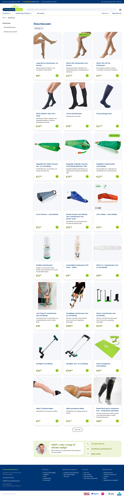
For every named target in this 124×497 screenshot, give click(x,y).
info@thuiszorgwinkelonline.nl (101, 449)
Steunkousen (11, 17)
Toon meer (77, 429)
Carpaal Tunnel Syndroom (70, 472)
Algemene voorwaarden (110, 480)
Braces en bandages (49, 472)
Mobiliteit (45, 474)
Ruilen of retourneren (109, 474)
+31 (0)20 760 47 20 (97, 444)
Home (4, 17)
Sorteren (38, 28)
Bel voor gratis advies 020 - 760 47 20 (111, 1)
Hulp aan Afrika (87, 476)
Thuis (44, 476)
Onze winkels (86, 474)
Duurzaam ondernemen (90, 478)
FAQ (104, 478)
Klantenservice (116, 13)
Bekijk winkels (96, 454)
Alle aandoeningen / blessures (69, 475)
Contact (105, 476)
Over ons (105, 13)
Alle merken (46, 480)
